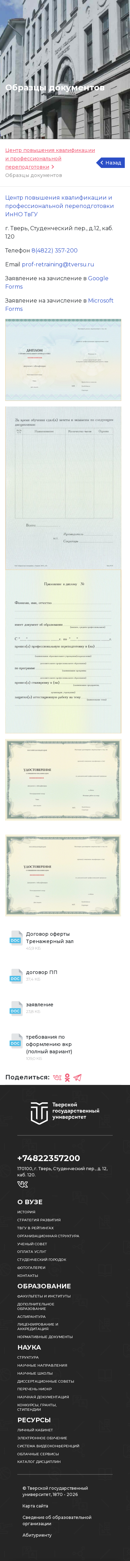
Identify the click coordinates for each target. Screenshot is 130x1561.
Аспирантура (31, 1316)
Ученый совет (32, 1244)
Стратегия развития (39, 1220)
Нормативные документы (45, 1337)
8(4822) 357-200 (55, 250)
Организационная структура (48, 1236)
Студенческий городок (41, 1259)
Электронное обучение (42, 1438)
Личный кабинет (35, 1430)
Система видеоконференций (48, 1446)
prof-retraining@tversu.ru (58, 264)
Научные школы (35, 1373)
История (26, 1212)
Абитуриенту (37, 1535)
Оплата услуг (31, 1251)
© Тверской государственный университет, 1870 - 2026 (55, 1491)
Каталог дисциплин (39, 1461)
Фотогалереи (31, 1267)
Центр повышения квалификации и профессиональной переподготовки (50, 158)
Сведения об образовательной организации (57, 1520)
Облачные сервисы (38, 1454)
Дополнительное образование (35, 1306)
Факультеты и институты (44, 1296)
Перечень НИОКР (34, 1389)
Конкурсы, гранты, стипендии (37, 1407)
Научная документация (43, 1397)
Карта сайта (35, 1505)
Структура (28, 1357)
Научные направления (42, 1365)
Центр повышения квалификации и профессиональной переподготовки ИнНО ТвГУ (59, 206)
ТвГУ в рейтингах (35, 1228)
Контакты (27, 1275)
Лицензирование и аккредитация (37, 1326)
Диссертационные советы (45, 1381)
